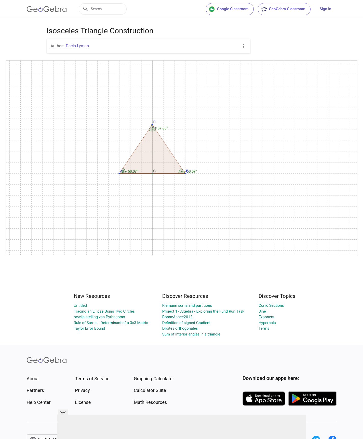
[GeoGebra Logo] (47, 9)
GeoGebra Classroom (283, 9)
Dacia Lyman (77, 45)
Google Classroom (229, 9)
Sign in (325, 9)
